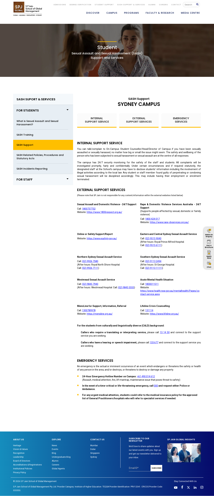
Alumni (55, 461)
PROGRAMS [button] (131, 13)
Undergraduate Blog (61, 457)
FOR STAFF (43, 179)
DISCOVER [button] (93, 13)
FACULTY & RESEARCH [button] (160, 13)
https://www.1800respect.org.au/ (104, 212)
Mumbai (94, 445)
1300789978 (89, 310)
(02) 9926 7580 (90, 261)
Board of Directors (21, 461)
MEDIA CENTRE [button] (190, 13)
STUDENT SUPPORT (104, 5)
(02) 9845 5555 (126, 287)
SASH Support (25, 145)
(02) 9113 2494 (153, 261)
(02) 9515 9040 (153, 238)
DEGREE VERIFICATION (80, 5)
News (54, 445)
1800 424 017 (152, 219)
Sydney (93, 457)
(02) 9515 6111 (153, 245)
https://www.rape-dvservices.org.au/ (169, 222)
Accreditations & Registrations (27, 465)
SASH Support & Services (131, 5)
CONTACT (176, 5)
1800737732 (89, 208)
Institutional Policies (22, 468)
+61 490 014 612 (146, 376)
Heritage (17, 445)
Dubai (93, 449)
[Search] (190, 4)
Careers (163, 5)
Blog (54, 453)
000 (156, 385)
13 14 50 (165, 332)
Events (55, 449)
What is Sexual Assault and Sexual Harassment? (37, 122)
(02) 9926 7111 (90, 268)
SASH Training (25, 134)
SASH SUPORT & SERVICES (36, 99)
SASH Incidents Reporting (32, 168)
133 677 (154, 342)
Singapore (95, 453)
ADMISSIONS (60, 5)
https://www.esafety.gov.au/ (102, 238)
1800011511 (152, 284)
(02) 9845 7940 (90, 284)
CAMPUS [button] (111, 13)
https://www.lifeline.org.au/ (164, 313)
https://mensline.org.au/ (100, 313)
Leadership (18, 457)
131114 (149, 310)
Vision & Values (20, 449)
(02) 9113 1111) (153, 268)
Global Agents (58, 468)
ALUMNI (152, 5)
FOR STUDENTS (43, 110)
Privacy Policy (19, 472)
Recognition (18, 453)
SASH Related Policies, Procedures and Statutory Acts (40, 156)
